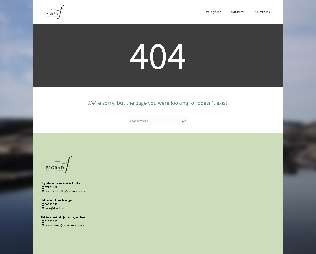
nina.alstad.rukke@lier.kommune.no (66, 191)
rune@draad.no (54, 208)
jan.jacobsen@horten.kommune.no (65, 225)
